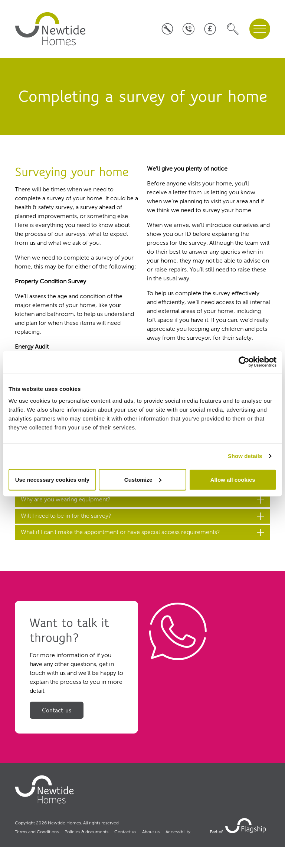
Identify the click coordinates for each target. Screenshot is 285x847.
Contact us (56, 710)
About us (151, 832)
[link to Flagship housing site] (246, 825)
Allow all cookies (232, 479)
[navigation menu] (259, 29)
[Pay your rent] (210, 29)
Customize (142, 479)
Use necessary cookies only (52, 479)
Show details (245, 456)
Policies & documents (86, 832)
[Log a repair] (167, 29)
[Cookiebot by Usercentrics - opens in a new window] (244, 362)
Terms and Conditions (37, 832)
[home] (50, 29)
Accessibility (178, 832)
